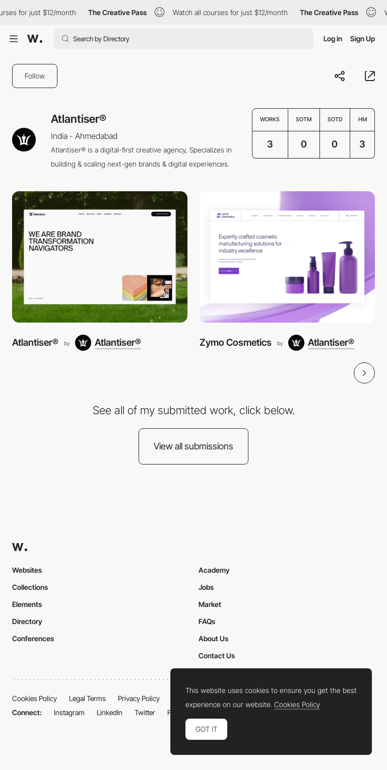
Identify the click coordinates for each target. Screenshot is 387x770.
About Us (213, 638)
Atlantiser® (35, 342)
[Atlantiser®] (99, 257)
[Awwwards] (34, 39)
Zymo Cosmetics (236, 342)
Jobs (206, 587)
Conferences (33, 638)
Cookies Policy (34, 698)
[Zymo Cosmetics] (287, 257)
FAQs (207, 621)
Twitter (145, 712)
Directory (27, 621)
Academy (214, 570)
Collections (30, 587)
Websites (27, 570)
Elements (27, 604)
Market (210, 604)
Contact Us (217, 655)
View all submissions (193, 446)
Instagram (69, 712)
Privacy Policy (139, 698)
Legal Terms (87, 698)
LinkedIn (109, 712)
